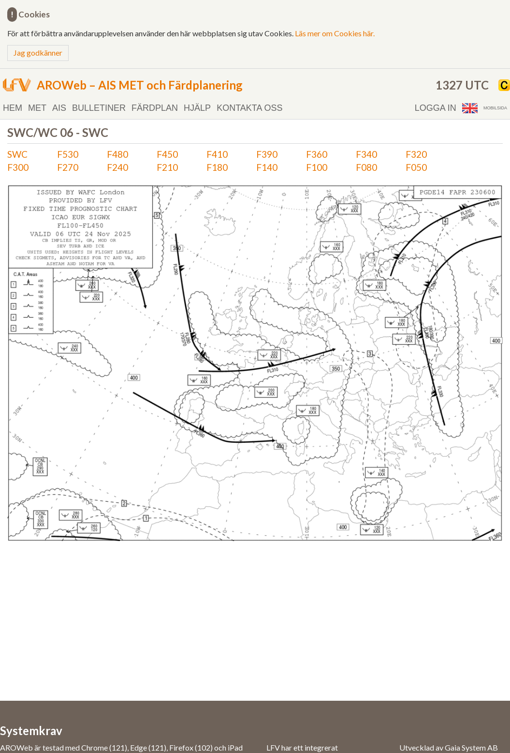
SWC (17, 154)
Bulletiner (99, 108)
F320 (416, 154)
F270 (67, 167)
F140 (266, 167)
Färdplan (154, 108)
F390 (266, 154)
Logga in (435, 108)
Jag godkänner (38, 52)
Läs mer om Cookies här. (335, 33)
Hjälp (197, 108)
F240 (117, 167)
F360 (316, 154)
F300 (18, 167)
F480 (117, 154)
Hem (12, 108)
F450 (167, 154)
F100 (316, 167)
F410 (217, 154)
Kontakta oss (249, 108)
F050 (416, 167)
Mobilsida (495, 107)
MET (37, 108)
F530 (67, 154)
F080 (366, 167)
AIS (59, 108)
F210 (167, 167)
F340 (366, 154)
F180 (217, 167)
